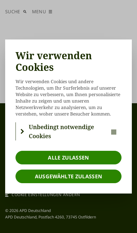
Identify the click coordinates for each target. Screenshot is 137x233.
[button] (68, 131)
